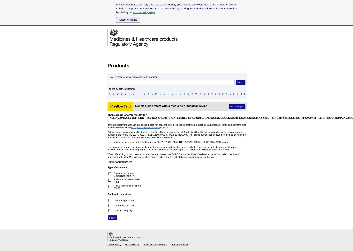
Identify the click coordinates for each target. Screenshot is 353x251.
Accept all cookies (128, 20)
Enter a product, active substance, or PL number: (133, 77)
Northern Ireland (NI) (124, 205)
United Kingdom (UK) (124, 200)
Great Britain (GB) (123, 210)
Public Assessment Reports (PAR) (127, 187)
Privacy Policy (132, 244)
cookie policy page (144, 12)
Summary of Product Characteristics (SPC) (125, 174)
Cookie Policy (114, 244)
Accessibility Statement (155, 244)
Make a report (237, 106)
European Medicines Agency (145, 127)
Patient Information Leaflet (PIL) (127, 180)
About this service (179, 244)
